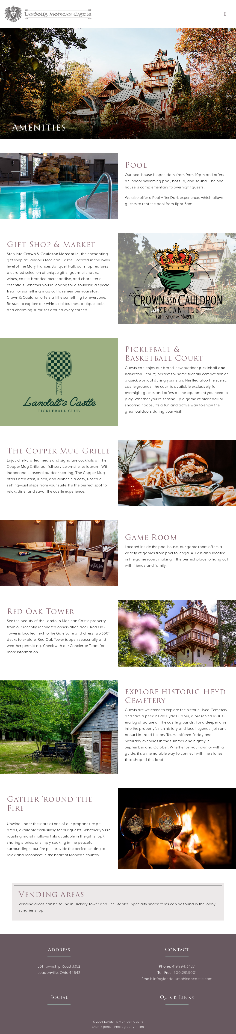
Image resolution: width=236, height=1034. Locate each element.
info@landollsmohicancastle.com (182, 979)
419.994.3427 (183, 966)
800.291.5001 (185, 973)
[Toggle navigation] (225, 14)
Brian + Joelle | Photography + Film (118, 1027)
